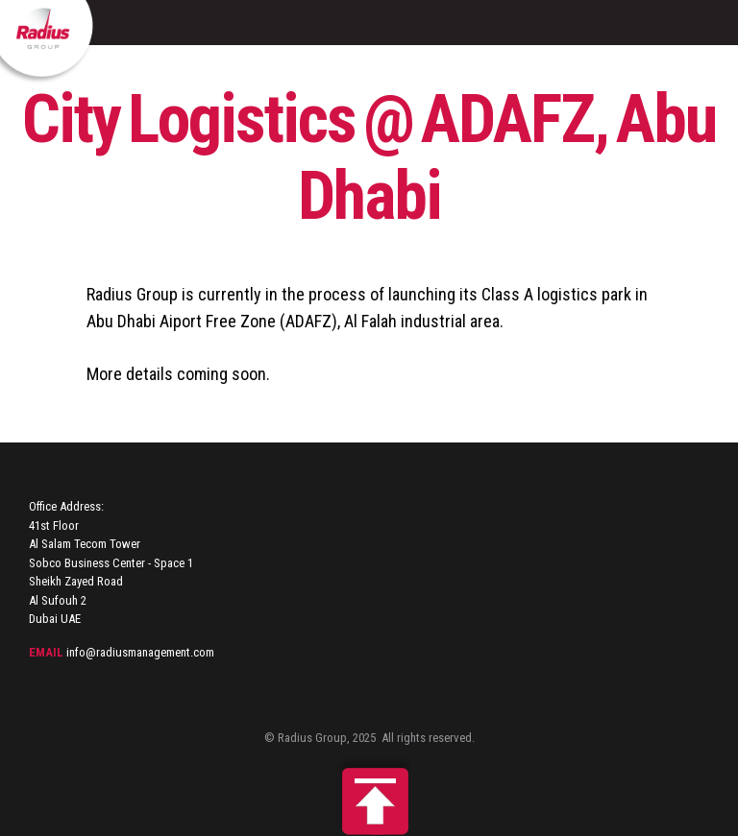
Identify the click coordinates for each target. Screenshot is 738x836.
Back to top (369, 796)
